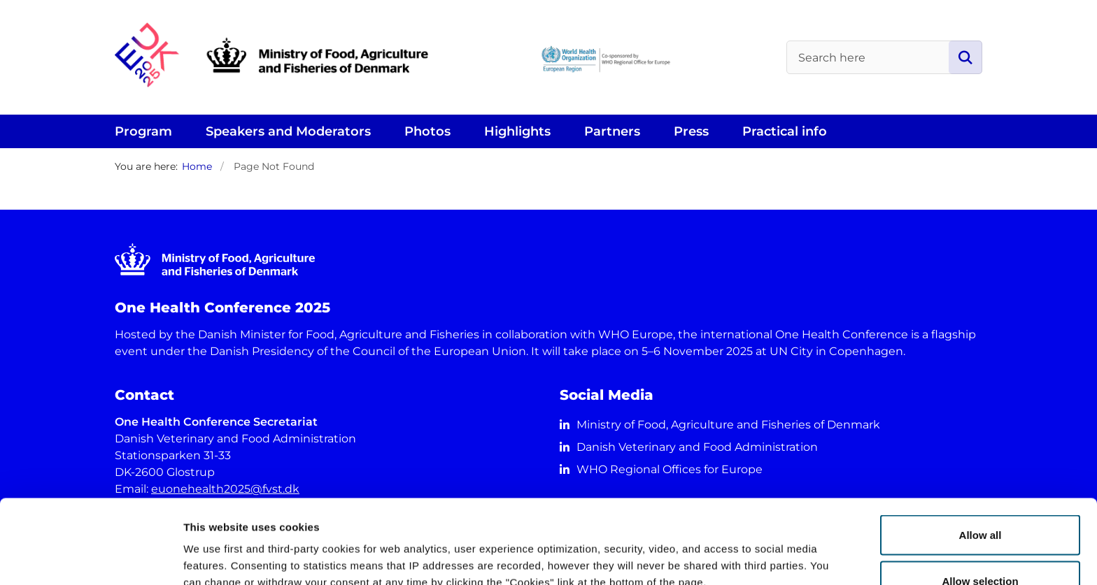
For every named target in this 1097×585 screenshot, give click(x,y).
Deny (980, 548)
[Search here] (884, 57)
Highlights (517, 131)
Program (143, 131)
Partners (612, 131)
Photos (427, 131)
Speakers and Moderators (288, 131)
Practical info (784, 131)
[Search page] (965, 57)
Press (691, 131)
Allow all (980, 456)
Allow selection (980, 502)
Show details (734, 549)
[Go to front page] (394, 57)
